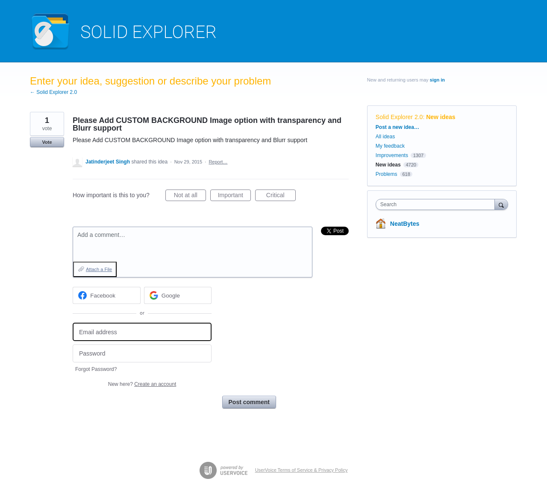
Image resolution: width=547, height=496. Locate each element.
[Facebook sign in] (107, 295)
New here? (142, 384)
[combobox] (437, 204)
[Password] (142, 353)
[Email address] (142, 332)
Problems (386, 174)
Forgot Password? (96, 369)
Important (234, 196)
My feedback (390, 146)
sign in (437, 79)
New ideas (440, 117)
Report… (218, 161)
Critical (281, 196)
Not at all (190, 196)
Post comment (249, 402)
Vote (47, 142)
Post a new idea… (397, 127)
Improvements (392, 155)
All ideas (385, 137)
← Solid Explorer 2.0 (53, 92)
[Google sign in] (178, 295)
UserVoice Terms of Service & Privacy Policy (301, 470)
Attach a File (99, 269)
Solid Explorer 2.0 (399, 117)
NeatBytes (404, 223)
